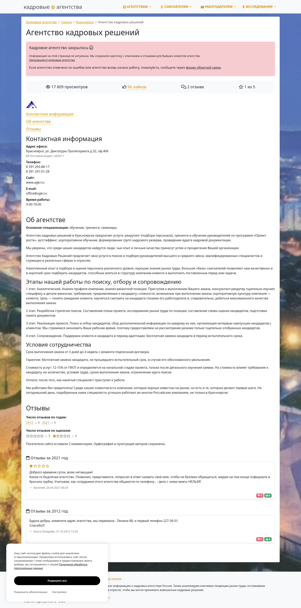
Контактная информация (50, 114)
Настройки (59, 592)
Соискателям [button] (174, 7)
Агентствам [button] (136, 7)
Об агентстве (38, 121)
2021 (45, 423)
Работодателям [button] (217, 7)
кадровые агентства (53, 6)
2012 (29, 423)
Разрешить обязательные (30, 592)
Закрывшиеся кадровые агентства (52, 60)
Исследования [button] (257, 7)
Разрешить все (57, 580)
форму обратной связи (203, 67)
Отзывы (33, 129)
